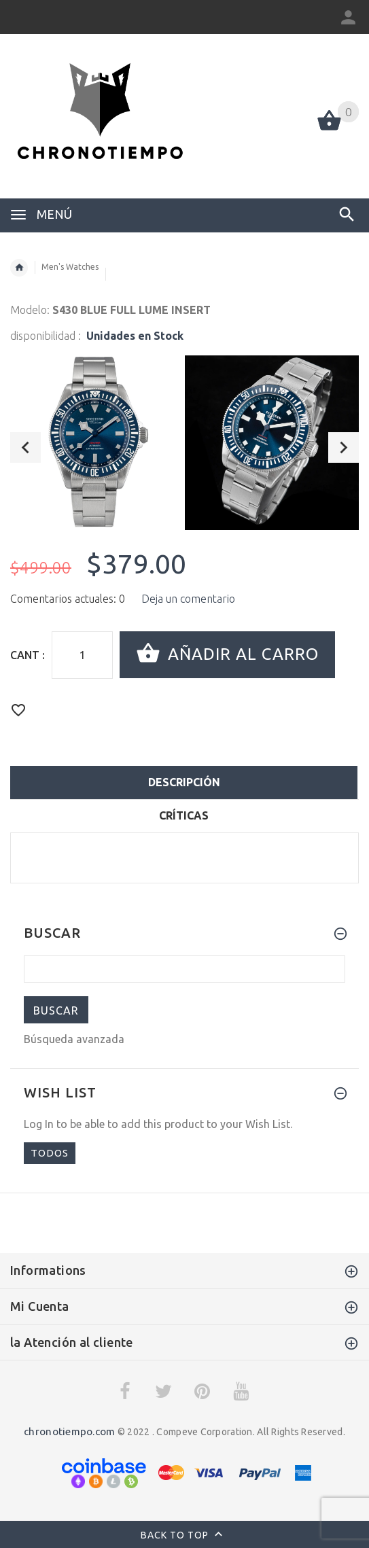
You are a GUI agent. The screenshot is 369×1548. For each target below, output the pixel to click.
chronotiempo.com (69, 1431)
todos (50, 1153)
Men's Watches (70, 266)
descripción (184, 782)
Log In (39, 1124)
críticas (184, 815)
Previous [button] (25, 447)
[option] (97, 442)
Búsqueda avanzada (74, 1039)
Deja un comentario (188, 599)
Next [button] (343, 447)
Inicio (19, 268)
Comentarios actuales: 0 (67, 599)
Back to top (184, 1536)
